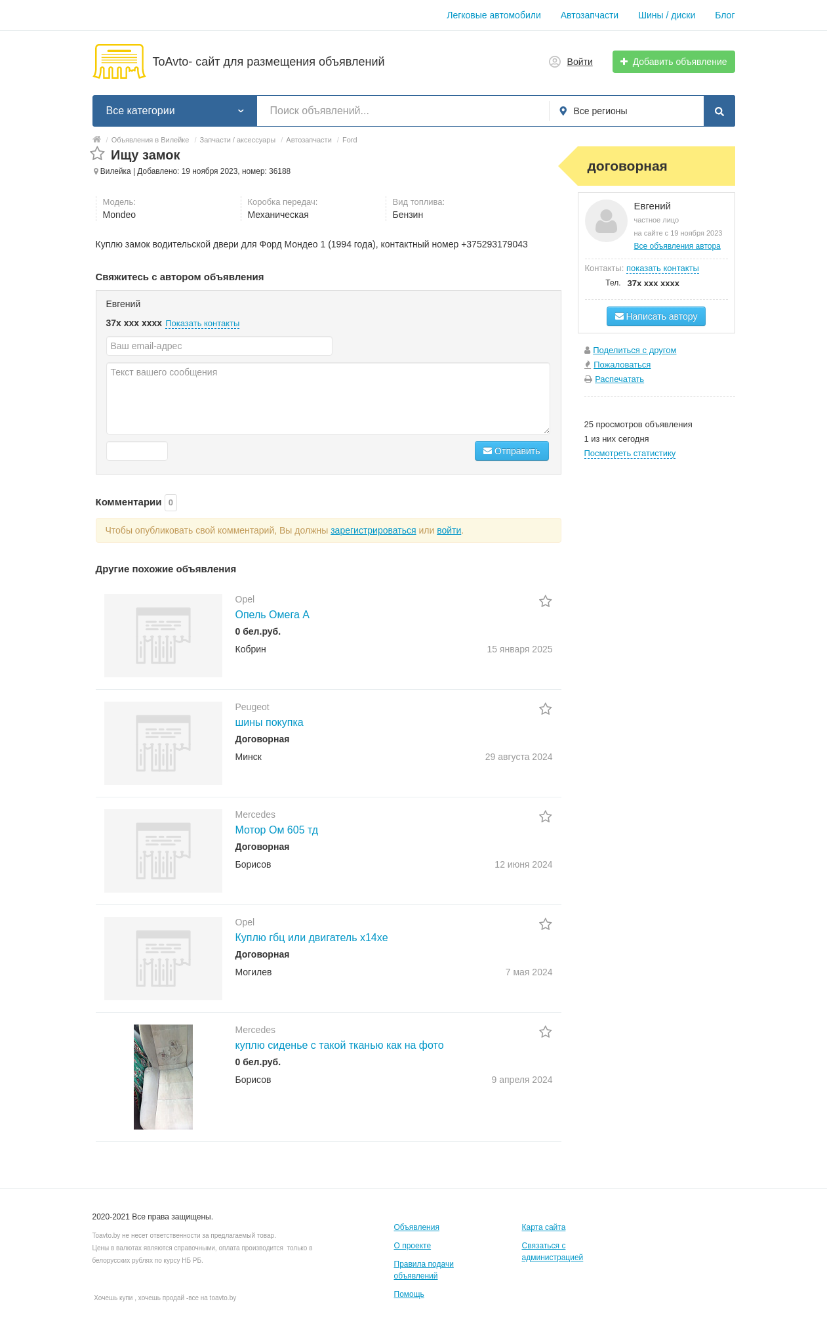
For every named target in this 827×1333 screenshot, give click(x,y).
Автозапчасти (589, 15)
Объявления (416, 1227)
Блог (725, 15)
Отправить (511, 451)
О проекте (413, 1245)
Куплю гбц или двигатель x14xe (311, 937)
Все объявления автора (677, 246)
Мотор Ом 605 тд (277, 830)
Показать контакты (202, 323)
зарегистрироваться (373, 530)
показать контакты (662, 268)
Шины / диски (666, 15)
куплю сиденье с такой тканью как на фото (339, 1045)
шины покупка (269, 722)
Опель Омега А (272, 614)
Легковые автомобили (494, 15)
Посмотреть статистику (630, 453)
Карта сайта (544, 1227)
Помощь (409, 1294)
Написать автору (656, 316)
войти (449, 530)
